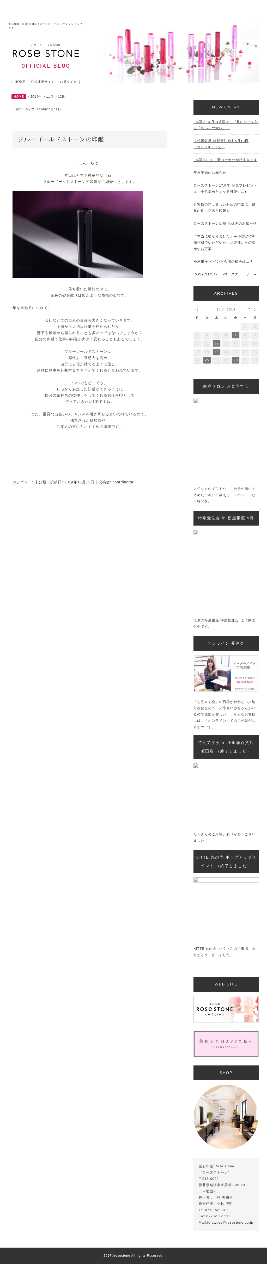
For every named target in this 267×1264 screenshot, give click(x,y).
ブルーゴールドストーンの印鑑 (61, 139)
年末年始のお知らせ (209, 173)
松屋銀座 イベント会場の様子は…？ (223, 261)
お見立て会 (68, 82)
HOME (20, 82)
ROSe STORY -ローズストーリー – (225, 274)
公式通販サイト (42, 82)
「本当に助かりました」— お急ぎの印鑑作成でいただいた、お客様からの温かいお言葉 (225, 242)
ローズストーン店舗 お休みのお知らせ (225, 223)
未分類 (40, 482)
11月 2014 (226, 309)
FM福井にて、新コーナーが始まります (225, 160)
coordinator (123, 482)
